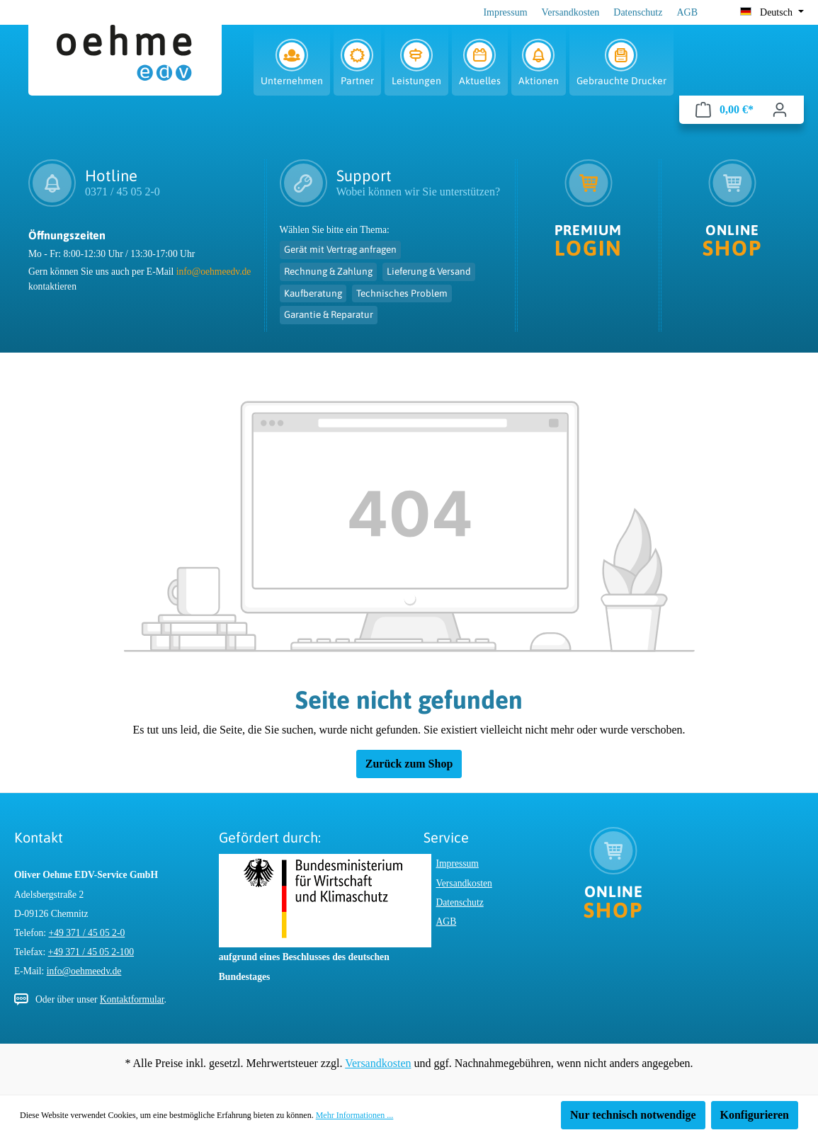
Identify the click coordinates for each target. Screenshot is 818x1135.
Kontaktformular (132, 999)
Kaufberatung (313, 293)
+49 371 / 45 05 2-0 (87, 933)
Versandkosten (571, 12)
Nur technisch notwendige (633, 1115)
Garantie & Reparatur (328, 314)
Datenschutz (637, 12)
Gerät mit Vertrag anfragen (340, 249)
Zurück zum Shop (409, 764)
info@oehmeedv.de (213, 271)
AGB (687, 12)
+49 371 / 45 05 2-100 (91, 952)
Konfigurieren (754, 1115)
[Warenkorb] (724, 110)
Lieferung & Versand (429, 271)
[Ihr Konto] (780, 110)
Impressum (505, 12)
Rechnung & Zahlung (328, 271)
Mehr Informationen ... (355, 1115)
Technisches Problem (402, 293)
